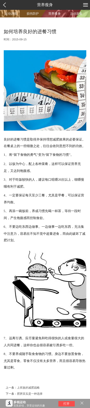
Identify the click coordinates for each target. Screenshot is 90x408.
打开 (66, 403)
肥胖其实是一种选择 (29, 393)
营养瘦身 (45, 5)
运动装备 (76, 13)
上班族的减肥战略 (28, 387)
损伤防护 (33, 13)
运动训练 (11, 13)
